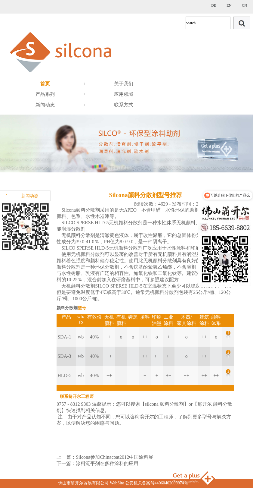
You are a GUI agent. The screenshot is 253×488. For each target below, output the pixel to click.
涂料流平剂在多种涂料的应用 (107, 463)
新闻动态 (45, 104)
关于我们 (123, 83)
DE (213, 5)
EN (229, 5)
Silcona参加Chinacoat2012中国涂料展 (114, 457)
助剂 (194, 210)
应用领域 (123, 94)
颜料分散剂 (88, 210)
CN (244, 5)
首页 (45, 83)
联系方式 (123, 104)
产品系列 (45, 94)
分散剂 (135, 222)
